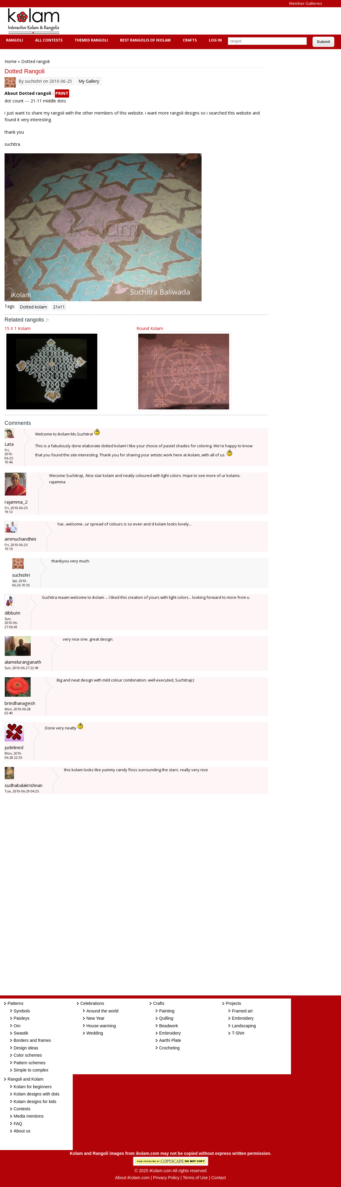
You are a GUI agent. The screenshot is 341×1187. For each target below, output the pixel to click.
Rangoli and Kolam (25, 1079)
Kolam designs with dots (36, 1094)
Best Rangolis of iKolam (144, 40)
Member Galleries (305, 3)
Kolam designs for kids (35, 1101)
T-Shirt (238, 1033)
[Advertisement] (177, 21)
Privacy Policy (166, 1177)
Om (17, 1025)
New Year (95, 1018)
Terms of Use (195, 1177)
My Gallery (89, 81)
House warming (101, 1025)
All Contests (48, 40)
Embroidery (170, 1033)
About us (22, 1131)
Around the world (102, 1011)
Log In (215, 40)
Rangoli (14, 40)
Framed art (242, 1011)
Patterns (15, 1003)
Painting (167, 1011)
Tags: (10, 306)
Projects (233, 1003)
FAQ (18, 1123)
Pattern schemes (29, 1062)
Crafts (189, 40)
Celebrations (92, 1003)
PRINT (62, 93)
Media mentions (29, 1116)
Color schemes (28, 1055)
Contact (218, 1177)
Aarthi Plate (170, 1040)
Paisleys (21, 1018)
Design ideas (26, 1047)
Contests (22, 1108)
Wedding (94, 1033)
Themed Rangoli (90, 40)
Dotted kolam (33, 307)
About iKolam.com (132, 1177)
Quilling (166, 1018)
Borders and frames (32, 1040)
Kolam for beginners (33, 1086)
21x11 (59, 307)
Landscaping (244, 1025)
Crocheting (169, 1047)
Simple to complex (31, 1070)
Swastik (21, 1033)
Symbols (22, 1011)
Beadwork (168, 1025)
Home (11, 61)
